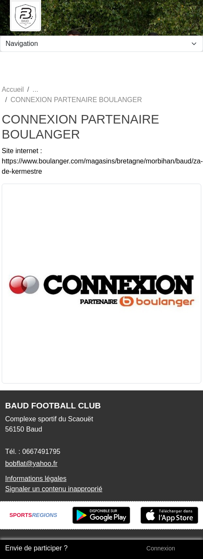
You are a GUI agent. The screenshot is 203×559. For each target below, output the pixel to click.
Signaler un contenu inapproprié (53, 489)
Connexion (160, 548)
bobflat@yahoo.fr (31, 463)
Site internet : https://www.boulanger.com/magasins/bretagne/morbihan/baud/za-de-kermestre (102, 161)
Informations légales (35, 478)
